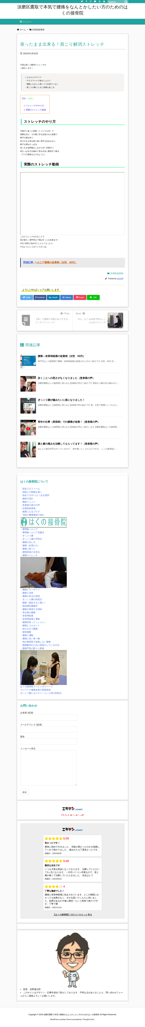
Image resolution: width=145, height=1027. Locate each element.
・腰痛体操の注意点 (30, 552)
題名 (48, 738)
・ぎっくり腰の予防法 (31, 539)
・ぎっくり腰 (26, 535)
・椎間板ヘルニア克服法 (32, 532)
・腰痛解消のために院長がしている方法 (39, 645)
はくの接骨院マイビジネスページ (36, 686)
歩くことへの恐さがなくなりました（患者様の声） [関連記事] (66, 378)
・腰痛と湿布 (26, 593)
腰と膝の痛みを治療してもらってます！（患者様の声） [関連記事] (69, 443)
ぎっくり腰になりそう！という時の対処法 (41, 693)
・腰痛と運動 (26, 635)
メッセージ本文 (48, 766)
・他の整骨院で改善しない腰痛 (35, 642)
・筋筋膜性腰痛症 (29, 606)
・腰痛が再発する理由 (31, 609)
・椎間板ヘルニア (29, 529)
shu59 (120, 278)
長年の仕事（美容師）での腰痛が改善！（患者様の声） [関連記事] (69, 421)
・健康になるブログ (30, 511)
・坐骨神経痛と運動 (30, 619)
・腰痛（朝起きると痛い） (33, 602)
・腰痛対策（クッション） (33, 622)
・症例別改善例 (27, 508)
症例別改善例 (116, 273)
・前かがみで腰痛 (29, 628)
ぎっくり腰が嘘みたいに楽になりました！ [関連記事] (61, 400)
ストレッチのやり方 (34, 105)
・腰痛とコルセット (30, 625)
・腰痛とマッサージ (30, 589)
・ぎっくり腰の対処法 (31, 599)
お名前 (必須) (48, 715)
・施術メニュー (27, 502)
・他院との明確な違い (31, 492)
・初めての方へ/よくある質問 (34, 495)
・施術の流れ (26, 498)
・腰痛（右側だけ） (30, 545)
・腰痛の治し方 (27, 542)
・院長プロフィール (30, 488)
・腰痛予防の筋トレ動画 (32, 648)
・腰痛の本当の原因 (30, 596)
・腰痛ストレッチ (29, 555)
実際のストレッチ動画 (35, 110)
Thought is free (88, 1019)
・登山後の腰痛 (27, 612)
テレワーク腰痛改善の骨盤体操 (35, 690)
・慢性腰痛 (25, 632)
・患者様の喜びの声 (30, 505)
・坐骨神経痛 (26, 615)
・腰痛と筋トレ (27, 548)
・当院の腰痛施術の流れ (32, 515)
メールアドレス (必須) (48, 727)
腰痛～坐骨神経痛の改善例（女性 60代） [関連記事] (61, 356)
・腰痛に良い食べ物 (30, 638)
